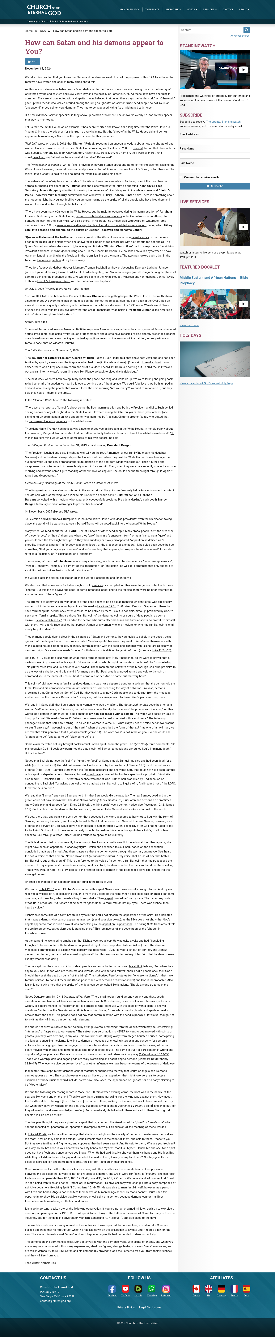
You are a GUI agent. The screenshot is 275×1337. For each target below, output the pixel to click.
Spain (246, 1291)
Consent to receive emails (201, 177)
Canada (196, 1291)
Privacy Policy (126, 1307)
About (243, 9)
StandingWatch (129, 9)
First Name (187, 148)
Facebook (112, 1291)
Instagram (166, 1291)
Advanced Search (240, 35)
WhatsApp (152, 1291)
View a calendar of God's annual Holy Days (206, 383)
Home (29, 31)
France (234, 1291)
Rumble (138, 1291)
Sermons (208, 9)
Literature (172, 9)
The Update (152, 9)
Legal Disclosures (150, 1307)
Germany (221, 1291)
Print (32, 61)
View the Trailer (189, 325)
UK (208, 1291)
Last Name (187, 163)
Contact (227, 9)
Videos (191, 9)
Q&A (43, 31)
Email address (189, 134)
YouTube (125, 1291)
